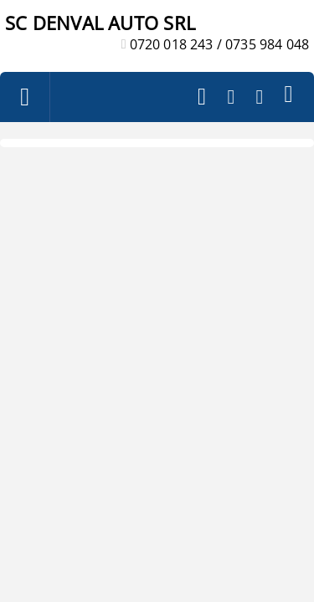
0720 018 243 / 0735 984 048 (219, 44)
